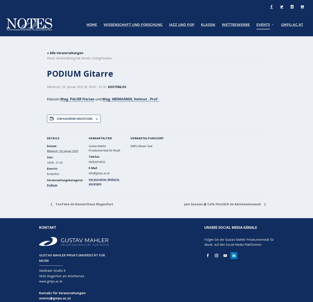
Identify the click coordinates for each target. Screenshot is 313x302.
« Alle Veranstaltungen (65, 47)
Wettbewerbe (236, 24)
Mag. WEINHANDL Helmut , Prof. (130, 93)
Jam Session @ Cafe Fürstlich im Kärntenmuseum (223, 198)
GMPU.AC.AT (292, 24)
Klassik (208, 24)
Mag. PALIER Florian (77, 93)
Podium (52, 179)
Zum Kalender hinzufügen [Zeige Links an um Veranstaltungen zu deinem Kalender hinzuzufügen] (74, 113)
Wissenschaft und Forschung (133, 24)
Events (263, 24)
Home (92, 24)
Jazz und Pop (182, 24)
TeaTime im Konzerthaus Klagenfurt (84, 198)
